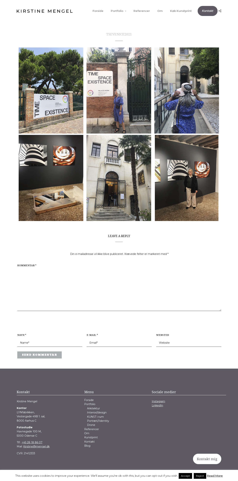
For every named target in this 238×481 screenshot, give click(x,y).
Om (160, 11)
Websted (162, 335)
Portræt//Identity (98, 421)
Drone (91, 425)
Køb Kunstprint (181, 11)
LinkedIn (157, 405)
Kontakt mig (207, 459)
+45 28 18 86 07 (32, 442)
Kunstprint (91, 437)
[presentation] (41, 324)
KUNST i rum (95, 416)
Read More (215, 475)
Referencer (142, 11)
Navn (21, 335)
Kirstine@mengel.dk (36, 446)
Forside (98, 11)
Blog (87, 445)
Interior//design (97, 412)
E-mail (92, 335)
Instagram (158, 401)
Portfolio (117, 11)
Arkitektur (93, 408)
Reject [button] (200, 475)
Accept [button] (185, 475)
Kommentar (26, 265)
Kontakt (207, 11)
